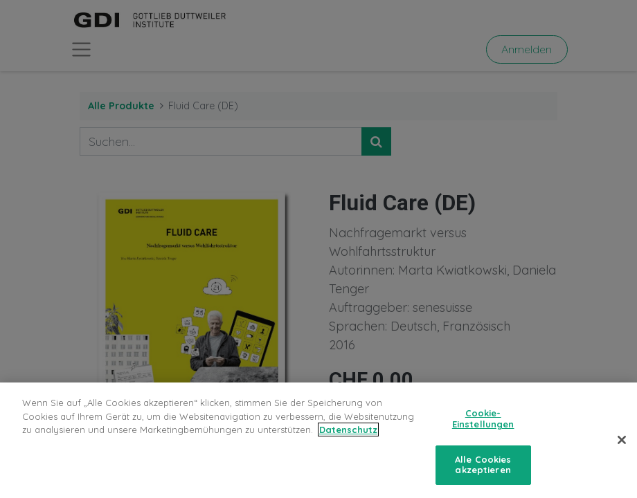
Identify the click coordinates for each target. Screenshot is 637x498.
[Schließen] (622, 445)
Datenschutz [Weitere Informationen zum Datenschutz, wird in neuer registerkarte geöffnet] (348, 435)
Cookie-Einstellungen (483, 424)
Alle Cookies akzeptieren (483, 470)
